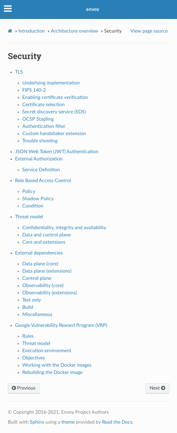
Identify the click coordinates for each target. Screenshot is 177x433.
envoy (92, 9)
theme (68, 422)
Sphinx (37, 422)
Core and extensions (43, 242)
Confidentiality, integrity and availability (64, 227)
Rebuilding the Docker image (52, 372)
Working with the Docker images (57, 365)
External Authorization (39, 158)
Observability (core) (43, 285)
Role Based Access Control (43, 180)
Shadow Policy (38, 198)
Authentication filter (43, 126)
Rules (28, 336)
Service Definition (41, 169)
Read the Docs (117, 422)
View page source (149, 31)
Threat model (29, 216)
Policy (28, 191)
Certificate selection (43, 104)
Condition (32, 206)
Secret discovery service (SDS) (54, 111)
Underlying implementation (51, 83)
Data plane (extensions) (46, 271)
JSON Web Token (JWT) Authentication (56, 151)
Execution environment (46, 350)
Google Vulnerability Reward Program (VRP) (61, 325)
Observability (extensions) (49, 292)
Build (27, 307)
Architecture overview (74, 31)
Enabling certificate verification (55, 97)
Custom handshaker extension (54, 133)
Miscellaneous (37, 314)
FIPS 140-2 (34, 90)
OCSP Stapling (38, 119)
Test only (31, 300)
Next (157, 388)
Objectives (33, 358)
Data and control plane (46, 234)
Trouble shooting (39, 140)
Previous (24, 388)
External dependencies (39, 253)
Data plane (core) (40, 263)
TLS (19, 72)
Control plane (36, 278)
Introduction (31, 31)
